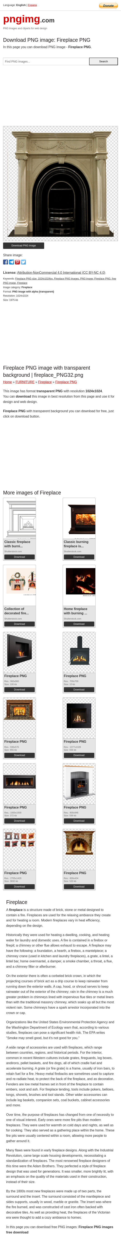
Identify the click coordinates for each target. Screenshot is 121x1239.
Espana (32, 5)
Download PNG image (24, 245)
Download (19, 557)
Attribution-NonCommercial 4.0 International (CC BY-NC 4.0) (61, 272)
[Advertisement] (60, 97)
